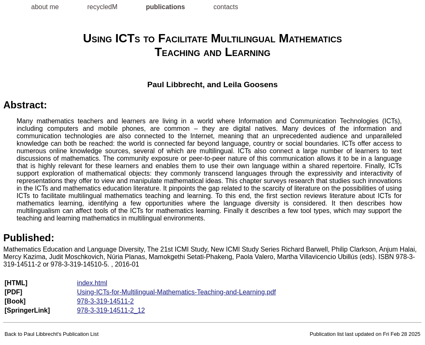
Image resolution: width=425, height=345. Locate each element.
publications (166, 6)
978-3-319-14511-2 (105, 301)
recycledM (103, 6)
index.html (92, 282)
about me (46, 6)
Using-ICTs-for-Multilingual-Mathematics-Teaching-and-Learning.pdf (176, 292)
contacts (225, 6)
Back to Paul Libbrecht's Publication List (52, 334)
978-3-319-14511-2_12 (111, 310)
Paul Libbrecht (175, 84)
